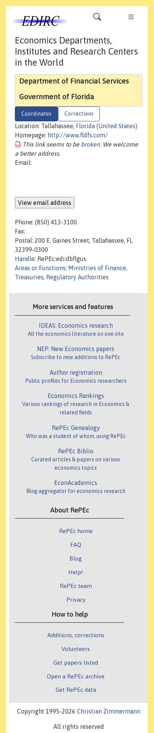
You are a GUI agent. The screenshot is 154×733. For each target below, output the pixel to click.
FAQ (75, 544)
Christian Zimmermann (108, 711)
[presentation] (73, 182)
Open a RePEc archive (75, 676)
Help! (75, 572)
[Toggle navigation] (97, 18)
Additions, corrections (75, 635)
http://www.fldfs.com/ (78, 135)
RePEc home (76, 530)
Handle (25, 258)
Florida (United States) (106, 125)
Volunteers (75, 648)
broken (90, 144)
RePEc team (76, 585)
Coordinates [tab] (36, 114)
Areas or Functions (40, 267)
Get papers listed (75, 662)
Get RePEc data (76, 689)
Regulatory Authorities (77, 277)
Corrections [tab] (78, 114)
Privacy (75, 599)
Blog (75, 558)
